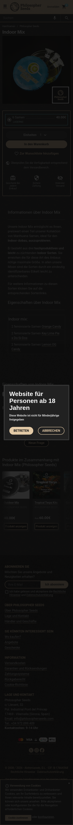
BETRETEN (21, 430)
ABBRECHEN (51, 430)
